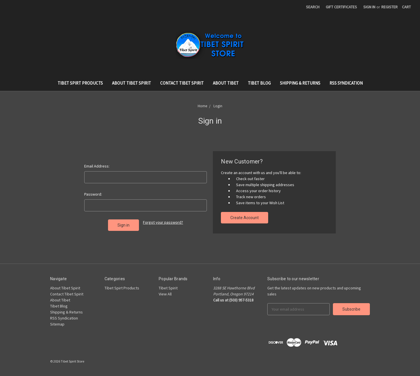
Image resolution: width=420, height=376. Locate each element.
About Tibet (226, 83)
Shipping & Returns (300, 83)
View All (165, 294)
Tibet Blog (259, 83)
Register (389, 6)
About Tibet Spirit (131, 83)
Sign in (369, 6)
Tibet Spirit (168, 288)
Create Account (244, 217)
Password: (93, 194)
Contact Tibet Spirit (182, 83)
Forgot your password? (163, 222)
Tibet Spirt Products (80, 83)
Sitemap (57, 324)
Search (312, 6)
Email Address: (96, 166)
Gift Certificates (341, 6)
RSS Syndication (346, 83)
